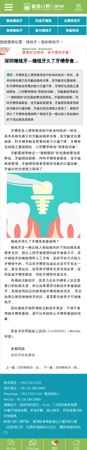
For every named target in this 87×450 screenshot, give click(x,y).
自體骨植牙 (72, 21)
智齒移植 (72, 30)
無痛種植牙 (14, 30)
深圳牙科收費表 (23, 355)
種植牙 (31, 42)
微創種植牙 (14, 21)
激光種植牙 (43, 30)
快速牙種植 (43, 21)
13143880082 (56, 331)
